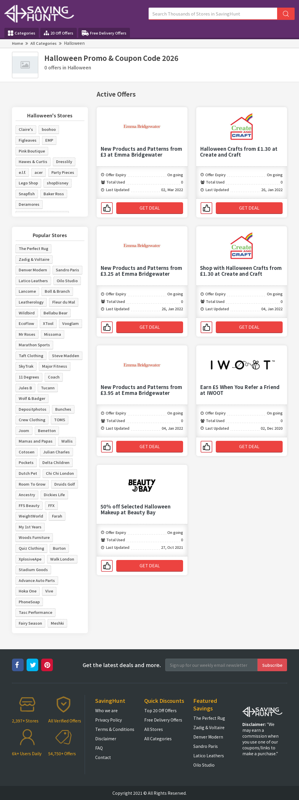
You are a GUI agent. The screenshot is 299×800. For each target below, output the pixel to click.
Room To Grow (32, 484)
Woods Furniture (34, 537)
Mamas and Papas (36, 441)
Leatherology (31, 302)
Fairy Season (30, 623)
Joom (24, 430)
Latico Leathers (33, 280)
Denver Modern (33, 270)
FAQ (99, 748)
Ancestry (27, 494)
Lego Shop (28, 183)
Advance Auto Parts (37, 580)
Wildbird (27, 313)
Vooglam (70, 323)
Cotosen (26, 452)
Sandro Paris (67, 270)
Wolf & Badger (32, 398)
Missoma (52, 334)
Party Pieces (62, 172)
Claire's (26, 129)
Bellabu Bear (55, 313)
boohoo (49, 129)
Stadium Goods (33, 569)
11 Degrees (29, 377)
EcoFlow (26, 323)
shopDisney (57, 183)
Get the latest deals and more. (122, 665)
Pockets (26, 462)
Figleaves (27, 140)
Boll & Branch (57, 291)
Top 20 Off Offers (160, 710)
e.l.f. (22, 172)
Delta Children (55, 462)
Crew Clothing (32, 419)
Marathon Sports (34, 344)
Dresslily (64, 161)
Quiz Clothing (31, 548)
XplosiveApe (30, 559)
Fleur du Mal (63, 302)
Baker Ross (54, 193)
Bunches (63, 409)
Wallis (67, 441)
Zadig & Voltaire (34, 259)
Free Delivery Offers (104, 33)
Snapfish (27, 193)
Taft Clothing (31, 355)
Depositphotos (32, 409)
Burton (59, 548)
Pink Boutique (32, 151)
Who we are (106, 710)
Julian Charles (56, 452)
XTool (48, 323)
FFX (51, 505)
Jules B (25, 387)
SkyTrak (26, 366)
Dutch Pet (28, 473)
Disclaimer (105, 738)
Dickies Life (54, 494)
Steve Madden (65, 355)
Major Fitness (54, 366)
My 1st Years (30, 527)
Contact (103, 757)
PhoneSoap (29, 601)
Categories (21, 33)
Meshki (57, 623)
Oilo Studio (67, 280)
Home (17, 43)
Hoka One (27, 591)
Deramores (29, 204)
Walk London (62, 559)
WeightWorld (31, 516)
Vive (49, 591)
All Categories (43, 43)
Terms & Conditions (114, 729)
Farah (57, 516)
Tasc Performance (35, 612)
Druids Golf (64, 484)
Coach (54, 377)
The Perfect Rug (33, 248)
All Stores (153, 729)
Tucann (48, 387)
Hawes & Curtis (33, 161)
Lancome (27, 291)
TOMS (59, 419)
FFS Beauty (29, 505)
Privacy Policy (108, 720)
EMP (49, 140)
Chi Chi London (60, 473)
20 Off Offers (58, 33)
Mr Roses (27, 334)
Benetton (47, 430)
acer (38, 172)
